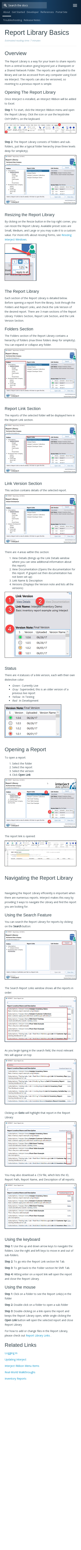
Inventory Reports (15, 1378)
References (47, 12)
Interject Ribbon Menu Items (22, 1366)
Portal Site (61, 12)
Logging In (11, 1353)
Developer (33, 12)
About (6, 12)
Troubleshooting (12, 20)
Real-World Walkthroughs (20, 1372)
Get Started (18, 12)
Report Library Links (38, 1335)
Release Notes (32, 20)
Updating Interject (15, 1359)
